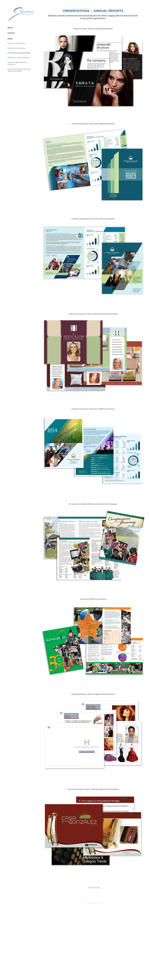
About (10, 27)
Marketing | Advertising (16, 48)
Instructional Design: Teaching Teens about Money (18, 70)
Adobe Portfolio (97, 903)
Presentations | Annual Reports (18, 53)
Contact (11, 33)
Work (9, 38)
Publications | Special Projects (18, 58)
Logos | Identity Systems (16, 43)
